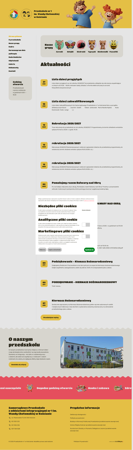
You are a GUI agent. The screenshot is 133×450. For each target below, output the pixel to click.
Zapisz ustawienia (55, 249)
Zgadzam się (89, 249)
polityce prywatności (89, 201)
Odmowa (42, 249)
